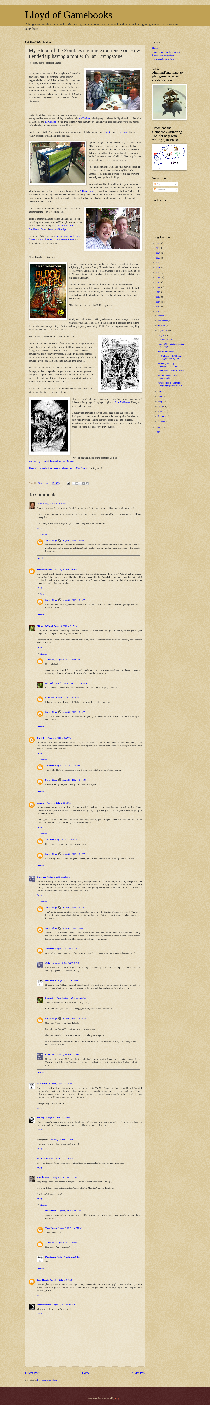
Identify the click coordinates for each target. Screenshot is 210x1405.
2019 (158, 277)
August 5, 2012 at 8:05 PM (74, 712)
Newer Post (32, 1373)
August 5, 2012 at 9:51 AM (68, 659)
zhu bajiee (42, 1118)
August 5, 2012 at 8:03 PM (74, 600)
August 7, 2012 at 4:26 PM (74, 998)
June (160, 396)
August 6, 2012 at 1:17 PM (61, 1140)
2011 (158, 427)
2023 (158, 258)
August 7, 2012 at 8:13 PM (67, 1054)
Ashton (40, 503)
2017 (158, 287)
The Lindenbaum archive (163, 59)
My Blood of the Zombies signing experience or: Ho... (171, 384)
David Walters (67, 239)
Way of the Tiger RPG (49, 239)
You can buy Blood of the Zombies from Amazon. (52, 461)
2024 (158, 253)
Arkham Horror (87, 191)
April (160, 406)
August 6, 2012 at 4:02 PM (69, 1211)
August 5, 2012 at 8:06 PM (74, 780)
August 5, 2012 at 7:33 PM (58, 877)
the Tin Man (84, 118)
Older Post (138, 1373)
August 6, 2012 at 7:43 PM (67, 963)
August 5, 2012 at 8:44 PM (74, 928)
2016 (158, 292)
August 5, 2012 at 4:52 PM (67, 839)
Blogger (118, 1398)
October (162, 325)
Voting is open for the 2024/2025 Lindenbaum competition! (166, 53)
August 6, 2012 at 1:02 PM (67, 949)
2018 (158, 282)
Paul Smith (50, 980)
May (160, 401)
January (162, 421)
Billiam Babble (44, 1305)
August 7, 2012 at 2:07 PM (68, 1257)
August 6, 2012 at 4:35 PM (61, 1280)
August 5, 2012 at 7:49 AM (65, 569)
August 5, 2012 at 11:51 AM (67, 765)
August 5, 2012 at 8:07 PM (74, 854)
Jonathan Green (44, 1177)
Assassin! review (165, 339)
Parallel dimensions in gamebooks (167, 376)
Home (86, 1373)
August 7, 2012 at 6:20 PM (74, 1018)
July (160, 392)
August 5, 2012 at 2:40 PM (67, 697)
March (161, 411)
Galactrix (41, 877)
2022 (158, 262)
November (163, 321)
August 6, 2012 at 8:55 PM (68, 1242)
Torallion (108, 132)
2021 (158, 267)
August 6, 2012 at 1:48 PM (61, 1158)
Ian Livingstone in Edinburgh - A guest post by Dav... (171, 357)
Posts (157, 184)
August (161, 335)
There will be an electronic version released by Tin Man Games (58, 468)
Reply (39, 528)
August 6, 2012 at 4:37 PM (70, 1228)
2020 (158, 272)
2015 (158, 297)
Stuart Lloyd (51, 540)
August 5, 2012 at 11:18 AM (74, 683)
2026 (158, 243)
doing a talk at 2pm (58, 229)
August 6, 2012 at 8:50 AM (60, 1083)
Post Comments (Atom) (47, 1380)
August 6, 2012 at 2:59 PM (65, 1177)
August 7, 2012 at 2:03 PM (68, 980)
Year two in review (166, 351)
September (163, 330)
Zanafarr (49, 765)
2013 (158, 307)
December (163, 316)
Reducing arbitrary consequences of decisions (170, 364)
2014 (158, 302)
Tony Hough (122, 132)
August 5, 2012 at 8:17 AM (65, 626)
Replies (43, 534)
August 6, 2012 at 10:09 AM (60, 1118)
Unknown (50, 697)
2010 (158, 432)
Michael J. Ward (45, 626)
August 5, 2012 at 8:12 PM (74, 907)
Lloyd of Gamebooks (68, 14)
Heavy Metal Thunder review (171, 371)
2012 (158, 311)
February (162, 416)
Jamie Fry (50, 659)
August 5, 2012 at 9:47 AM (59, 738)
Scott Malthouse (122, 402)
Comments (160, 190)
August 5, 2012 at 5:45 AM (56, 503)
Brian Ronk (42, 1158)
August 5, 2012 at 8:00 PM (74, 540)
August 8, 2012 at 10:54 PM (64, 1305)
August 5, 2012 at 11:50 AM (59, 803)
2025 (158, 248)
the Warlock (50, 121)
